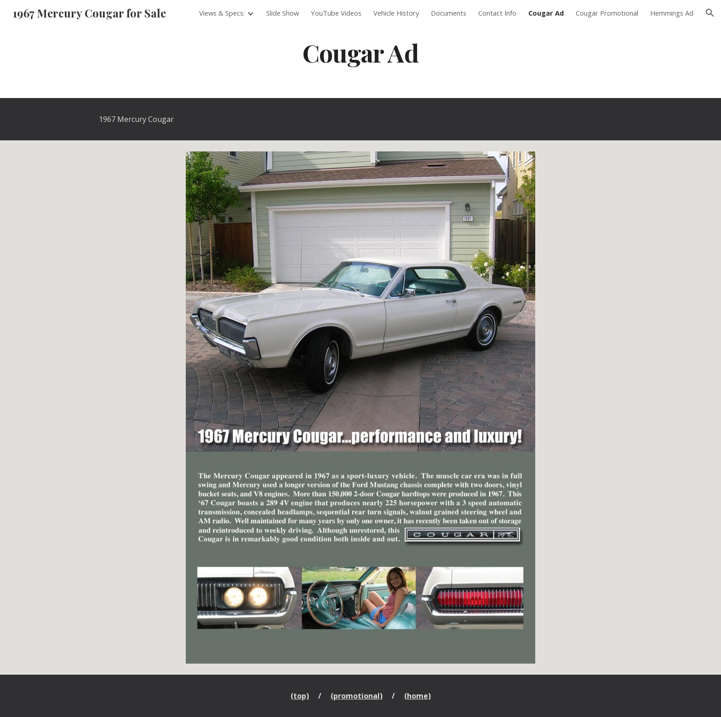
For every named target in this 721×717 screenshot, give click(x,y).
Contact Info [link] (497, 12)
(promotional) (357, 696)
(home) (417, 696)
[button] (710, 13)
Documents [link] (448, 12)
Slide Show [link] (282, 12)
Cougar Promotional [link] (607, 12)
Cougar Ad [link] (546, 12)
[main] (360, 52)
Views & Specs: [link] (222, 12)
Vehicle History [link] (396, 12)
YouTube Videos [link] (336, 12)
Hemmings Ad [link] (671, 12)
